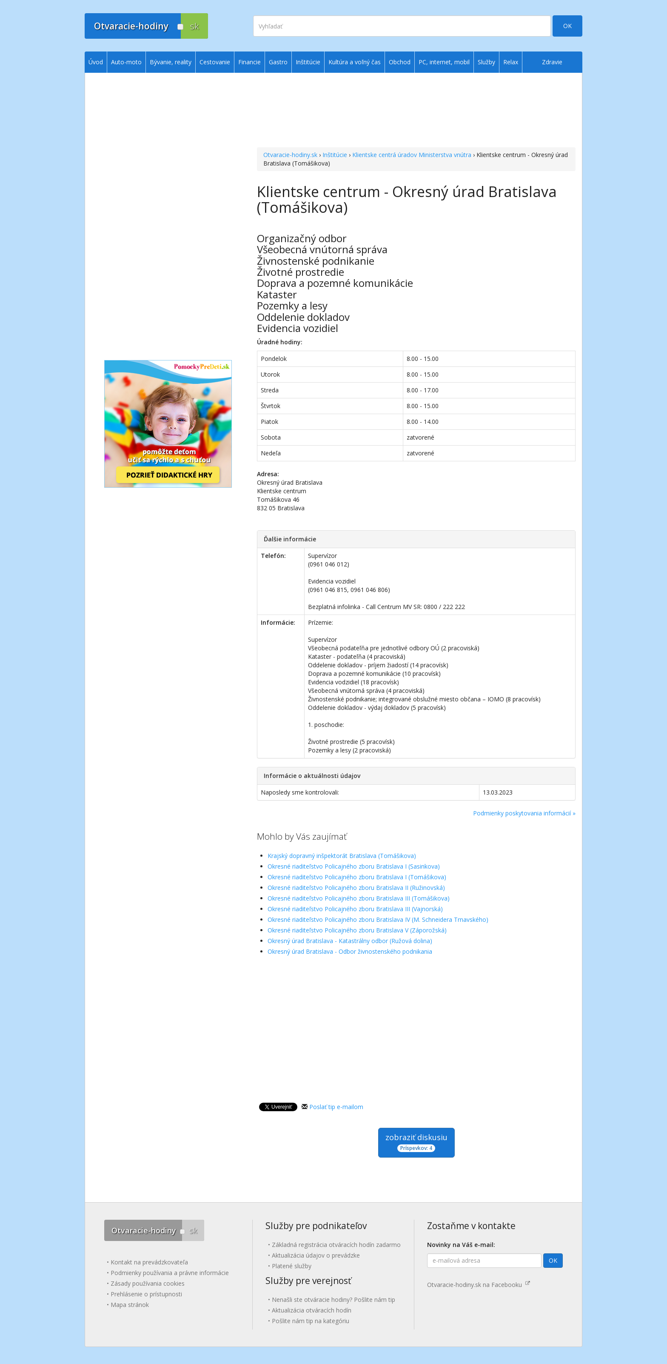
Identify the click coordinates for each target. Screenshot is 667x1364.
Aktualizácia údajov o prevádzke (316, 1255)
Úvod (95, 62)
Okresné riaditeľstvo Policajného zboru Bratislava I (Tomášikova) (357, 877)
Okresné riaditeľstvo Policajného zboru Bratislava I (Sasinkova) (354, 866)
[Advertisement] (416, 111)
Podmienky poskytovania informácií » (524, 813)
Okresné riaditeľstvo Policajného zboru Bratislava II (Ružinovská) (356, 888)
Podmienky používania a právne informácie (170, 1273)
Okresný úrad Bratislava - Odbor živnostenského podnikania (350, 951)
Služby (486, 62)
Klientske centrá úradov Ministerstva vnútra (411, 155)
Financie (249, 62)
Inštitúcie (334, 155)
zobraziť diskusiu (416, 1142)
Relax (510, 62)
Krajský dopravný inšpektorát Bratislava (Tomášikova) (342, 856)
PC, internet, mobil (444, 62)
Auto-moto (126, 62)
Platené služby (291, 1266)
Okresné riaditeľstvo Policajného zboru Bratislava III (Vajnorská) (355, 909)
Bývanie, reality (170, 62)
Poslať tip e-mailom (336, 1107)
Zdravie (552, 62)
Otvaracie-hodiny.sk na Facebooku (478, 1285)
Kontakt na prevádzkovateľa (149, 1262)
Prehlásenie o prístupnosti (146, 1294)
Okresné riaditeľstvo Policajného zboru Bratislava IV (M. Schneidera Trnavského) (378, 919)
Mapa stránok (130, 1305)
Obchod (399, 62)
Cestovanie (215, 62)
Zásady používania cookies (148, 1283)
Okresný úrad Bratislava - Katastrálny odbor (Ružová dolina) (350, 941)
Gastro (278, 62)
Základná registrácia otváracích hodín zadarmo (336, 1245)
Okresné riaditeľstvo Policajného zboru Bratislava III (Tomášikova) (359, 898)
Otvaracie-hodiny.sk (290, 155)
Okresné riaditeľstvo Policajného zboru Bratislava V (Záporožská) (357, 930)
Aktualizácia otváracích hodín (311, 1310)
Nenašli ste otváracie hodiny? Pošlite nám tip (333, 1299)
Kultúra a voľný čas (354, 62)
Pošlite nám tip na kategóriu (310, 1321)
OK (567, 26)
